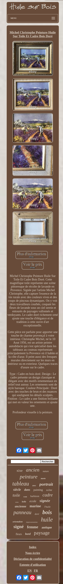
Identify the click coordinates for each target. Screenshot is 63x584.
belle (24, 501)
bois (47, 512)
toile (16, 495)
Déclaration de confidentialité (33, 559)
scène (49, 490)
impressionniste (32, 522)
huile (47, 519)
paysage (42, 533)
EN (29, 570)
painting (38, 489)
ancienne (20, 506)
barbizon (34, 496)
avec (34, 485)
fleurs (19, 534)
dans (27, 489)
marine (35, 506)
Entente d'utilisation (32, 564)
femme (32, 527)
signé (18, 526)
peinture (28, 477)
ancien (32, 470)
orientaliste (18, 521)
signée (45, 500)
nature (46, 471)
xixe (19, 471)
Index (32, 547)
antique (46, 527)
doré (37, 514)
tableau (20, 484)
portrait (46, 484)
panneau (22, 512)
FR (36, 570)
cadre (48, 494)
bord (28, 534)
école (25, 497)
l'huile (47, 506)
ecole (33, 501)
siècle (17, 489)
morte (43, 478)
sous (17, 502)
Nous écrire (32, 553)
